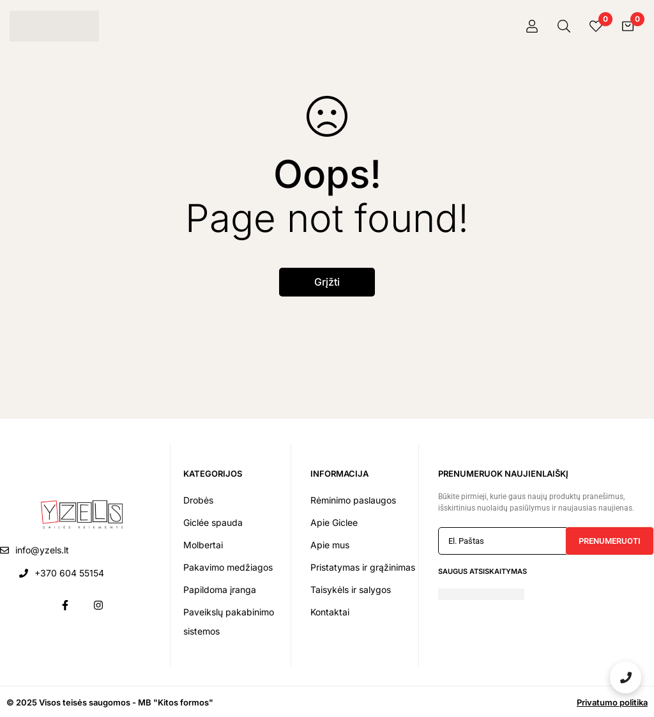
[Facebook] (65, 605)
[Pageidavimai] (596, 26)
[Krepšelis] (628, 26)
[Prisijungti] (532, 26)
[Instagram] (98, 605)
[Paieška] (564, 26)
